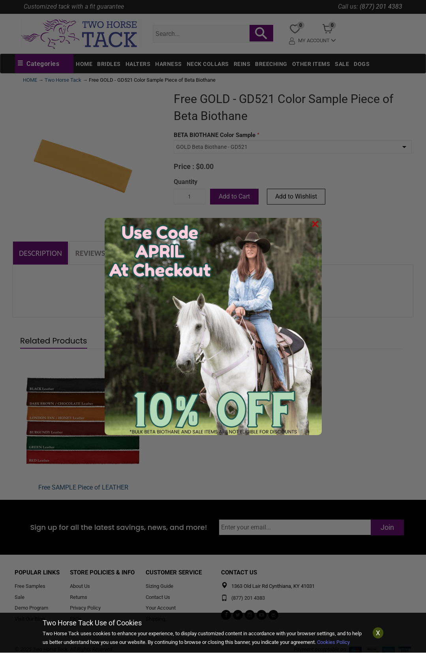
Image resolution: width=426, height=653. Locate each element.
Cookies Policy (333, 642)
